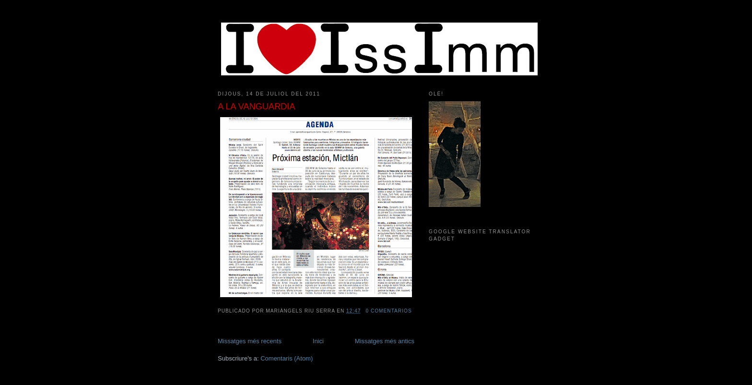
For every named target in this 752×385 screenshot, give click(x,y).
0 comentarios (388, 310)
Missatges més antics (384, 341)
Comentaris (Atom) (286, 358)
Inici (318, 341)
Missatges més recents (250, 341)
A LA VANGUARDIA (256, 106)
